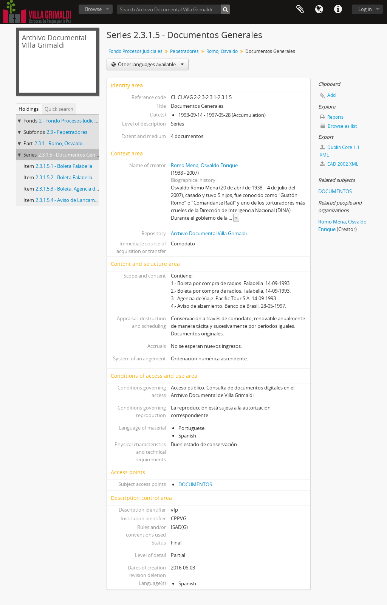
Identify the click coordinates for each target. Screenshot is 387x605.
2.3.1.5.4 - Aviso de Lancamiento (71, 200)
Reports (332, 117)
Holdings (29, 108)
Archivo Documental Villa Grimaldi (209, 233)
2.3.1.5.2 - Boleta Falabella (64, 177)
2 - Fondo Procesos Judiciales (71, 120)
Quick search (59, 108)
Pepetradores (184, 51)
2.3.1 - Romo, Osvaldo (58, 143)
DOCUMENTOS (195, 484)
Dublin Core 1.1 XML (340, 151)
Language (319, 9)
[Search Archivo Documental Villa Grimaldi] (173, 9)
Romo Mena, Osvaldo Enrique (204, 165)
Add (331, 95)
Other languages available (150, 64)
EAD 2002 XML (339, 164)
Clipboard (300, 9)
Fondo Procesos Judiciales (135, 51)
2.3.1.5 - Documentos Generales (73, 154)
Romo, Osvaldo (222, 51)
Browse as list (338, 126)
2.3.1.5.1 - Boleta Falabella (64, 166)
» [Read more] (236, 217)
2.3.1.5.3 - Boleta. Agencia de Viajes (74, 188)
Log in (365, 9)
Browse (93, 9)
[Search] (225, 9)
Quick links (337, 9)
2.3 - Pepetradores (66, 132)
